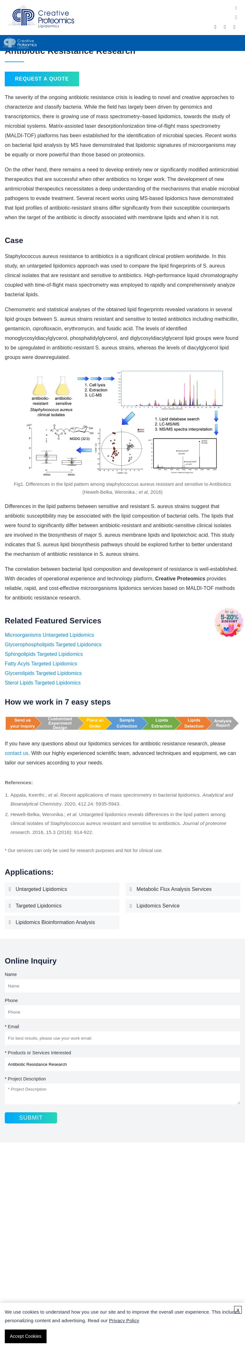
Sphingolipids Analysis (32, 1227)
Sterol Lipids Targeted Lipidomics (43, 682)
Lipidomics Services (29, 1207)
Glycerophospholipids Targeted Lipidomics (53, 644)
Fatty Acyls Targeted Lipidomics (41, 663)
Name (11, 974)
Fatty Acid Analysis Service (37, 1217)
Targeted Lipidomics (39, 905)
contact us (16, 753)
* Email (12, 1026)
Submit (31, 1118)
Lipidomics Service (158, 905)
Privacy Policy (124, 1320)
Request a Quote (42, 79)
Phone (11, 1000)
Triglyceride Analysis (30, 1236)
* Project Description (25, 1078)
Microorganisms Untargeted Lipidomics (49, 635)
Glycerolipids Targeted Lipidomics (43, 673)
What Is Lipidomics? (30, 1265)
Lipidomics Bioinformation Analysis (55, 922)
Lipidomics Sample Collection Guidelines (52, 1274)
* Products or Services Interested (38, 1052)
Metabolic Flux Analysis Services (174, 889)
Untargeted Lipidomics (41, 889)
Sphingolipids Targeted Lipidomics (44, 654)
